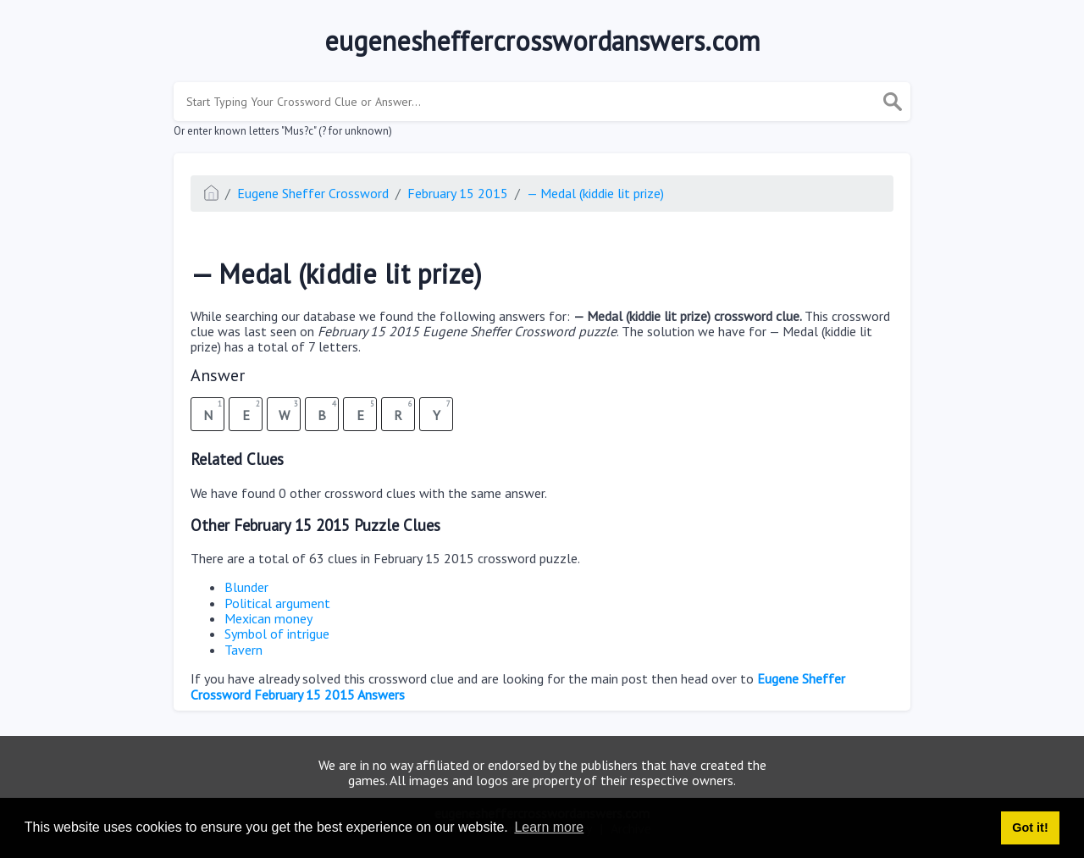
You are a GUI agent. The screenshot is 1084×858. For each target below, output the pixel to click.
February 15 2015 (457, 193)
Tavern (243, 649)
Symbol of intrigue (276, 633)
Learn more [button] (548, 827)
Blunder (246, 586)
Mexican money (268, 618)
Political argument (277, 603)
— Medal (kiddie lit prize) (595, 193)
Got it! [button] (1030, 827)
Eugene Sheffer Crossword (313, 193)
